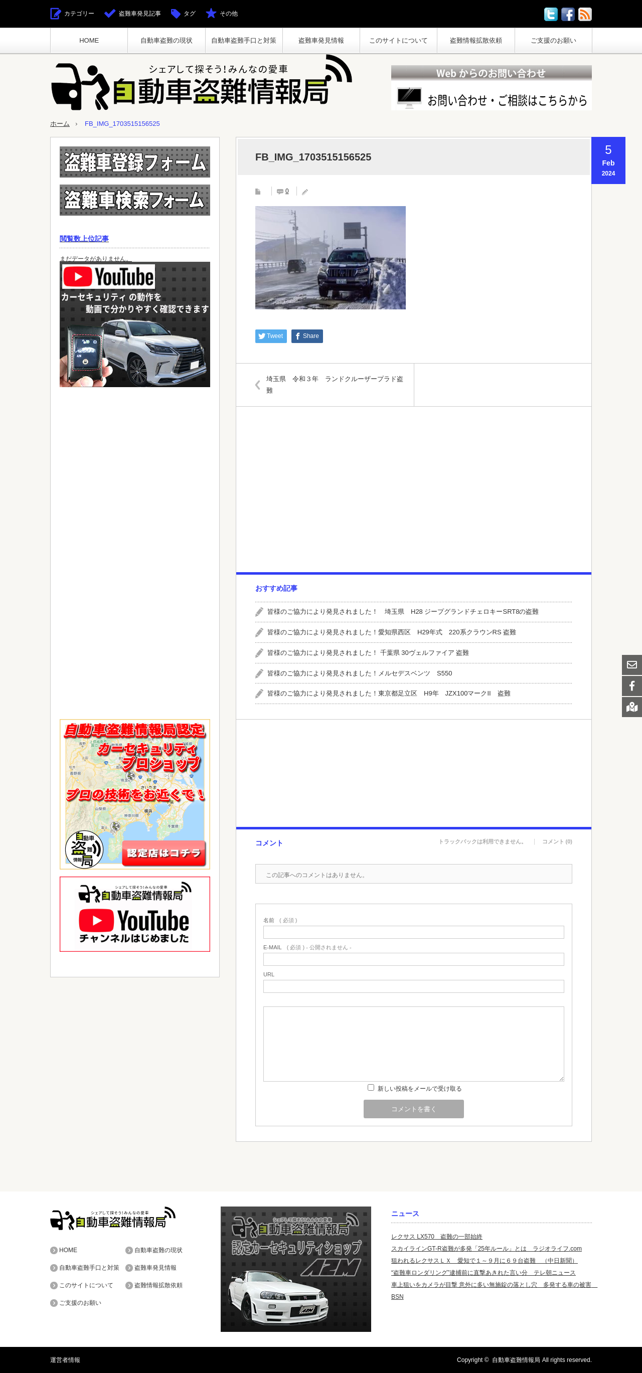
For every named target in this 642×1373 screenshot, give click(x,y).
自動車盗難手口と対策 (243, 40)
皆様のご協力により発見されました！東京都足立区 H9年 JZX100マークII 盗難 (389, 693)
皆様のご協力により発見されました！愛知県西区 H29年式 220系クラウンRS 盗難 (391, 632)
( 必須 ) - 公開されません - (307, 947)
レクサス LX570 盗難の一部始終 (437, 1236)
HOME (89, 40)
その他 (229, 13)
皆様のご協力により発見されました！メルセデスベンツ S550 (359, 673)
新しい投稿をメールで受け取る (420, 1088)
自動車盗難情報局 (516, 1359)
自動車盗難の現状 (166, 40)
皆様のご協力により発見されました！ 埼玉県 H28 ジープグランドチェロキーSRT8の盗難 (403, 611)
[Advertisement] (413, 489)
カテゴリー (79, 13)
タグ (190, 13)
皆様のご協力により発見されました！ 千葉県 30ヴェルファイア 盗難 (368, 652)
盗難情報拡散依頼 (476, 40)
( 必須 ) (280, 920)
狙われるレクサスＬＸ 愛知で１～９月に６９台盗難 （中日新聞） (484, 1260)
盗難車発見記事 (140, 13)
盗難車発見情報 (321, 40)
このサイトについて (398, 40)
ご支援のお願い (553, 40)
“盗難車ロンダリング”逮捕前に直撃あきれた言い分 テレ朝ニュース (483, 1272)
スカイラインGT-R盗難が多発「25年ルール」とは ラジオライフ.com (486, 1248)
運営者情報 (65, 1359)
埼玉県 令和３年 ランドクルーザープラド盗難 (334, 384)
